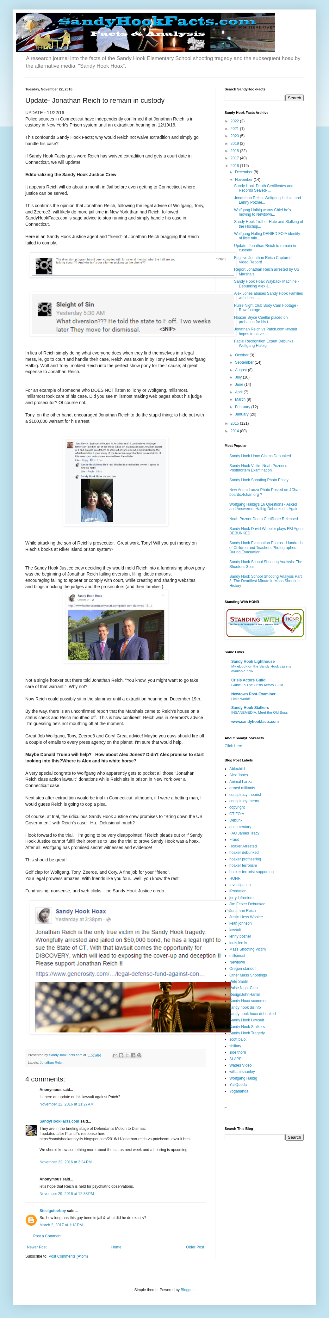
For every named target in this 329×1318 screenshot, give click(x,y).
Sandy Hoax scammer (248, 1001)
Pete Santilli (239, 981)
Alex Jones (238, 775)
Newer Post (37, 1247)
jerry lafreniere (241, 898)
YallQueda (238, 1084)
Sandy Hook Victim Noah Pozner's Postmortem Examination (258, 468)
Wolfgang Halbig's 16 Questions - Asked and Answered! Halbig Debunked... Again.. (265, 506)
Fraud (234, 839)
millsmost (237, 955)
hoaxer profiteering (245, 859)
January (242, 414)
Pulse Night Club (243, 988)
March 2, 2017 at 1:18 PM (61, 1225)
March (241, 399)
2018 (235, 151)
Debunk (235, 820)
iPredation (237, 891)
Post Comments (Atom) (68, 1256)
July (239, 377)
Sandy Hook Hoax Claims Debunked (260, 456)
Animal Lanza (240, 781)
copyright (237, 807)
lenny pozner (240, 936)
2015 (235, 423)
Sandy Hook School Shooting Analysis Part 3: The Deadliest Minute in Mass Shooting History (265, 581)
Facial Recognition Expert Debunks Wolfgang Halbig (263, 343)
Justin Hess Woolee (246, 917)
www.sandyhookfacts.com (255, 721)
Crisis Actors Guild (248, 680)
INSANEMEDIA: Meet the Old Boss (259, 712)
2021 (235, 128)
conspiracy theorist (245, 794)
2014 (235, 431)
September (245, 362)
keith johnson (240, 923)
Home (116, 1247)
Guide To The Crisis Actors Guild (257, 685)
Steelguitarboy (53, 1211)
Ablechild (237, 769)
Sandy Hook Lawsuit (246, 1020)
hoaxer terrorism (243, 865)
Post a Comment (47, 1236)
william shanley (242, 1071)
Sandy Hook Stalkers (250, 707)
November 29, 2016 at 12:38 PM (67, 1194)
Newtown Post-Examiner (253, 694)
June (239, 384)
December (244, 172)
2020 (235, 136)
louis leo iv (238, 943)
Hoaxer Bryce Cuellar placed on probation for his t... (261, 319)
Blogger (187, 1290)
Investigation (240, 885)
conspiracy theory (244, 801)
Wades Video (240, 1065)
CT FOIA (236, 814)
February (243, 407)
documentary (240, 827)
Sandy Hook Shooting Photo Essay (259, 480)
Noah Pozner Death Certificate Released (263, 519)
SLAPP (235, 1059)
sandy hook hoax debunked (252, 1014)
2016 (235, 165)
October (242, 355)
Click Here (233, 746)
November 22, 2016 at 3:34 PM (66, 1162)
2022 (235, 121)
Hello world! (240, 699)
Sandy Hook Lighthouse (253, 661)
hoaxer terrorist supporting (251, 872)
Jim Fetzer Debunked (247, 904)
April (239, 392)
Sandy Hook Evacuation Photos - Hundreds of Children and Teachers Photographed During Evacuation (265, 547)
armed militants (242, 788)
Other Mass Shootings (248, 975)
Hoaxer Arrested (243, 846)
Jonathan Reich (52, 1062)
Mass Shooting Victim (247, 949)
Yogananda (238, 1091)
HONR (234, 878)
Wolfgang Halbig (243, 1078)
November (244, 179)
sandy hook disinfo (245, 1007)
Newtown (237, 962)
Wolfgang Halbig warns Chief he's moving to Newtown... (262, 212)
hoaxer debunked (244, 852)
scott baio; (238, 1039)
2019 (235, 143)
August (241, 370)
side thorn (237, 1052)
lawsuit (235, 930)
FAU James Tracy (244, 833)
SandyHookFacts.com (59, 1121)
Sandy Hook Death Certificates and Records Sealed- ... (263, 188)
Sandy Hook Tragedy (247, 1033)
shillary (235, 1046)
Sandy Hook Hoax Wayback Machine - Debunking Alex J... (266, 283)
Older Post (195, 1247)
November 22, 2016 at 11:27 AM (67, 1104)
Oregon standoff (243, 968)
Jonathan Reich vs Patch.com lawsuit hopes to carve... (265, 331)
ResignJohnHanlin (244, 994)
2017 (235, 158)
